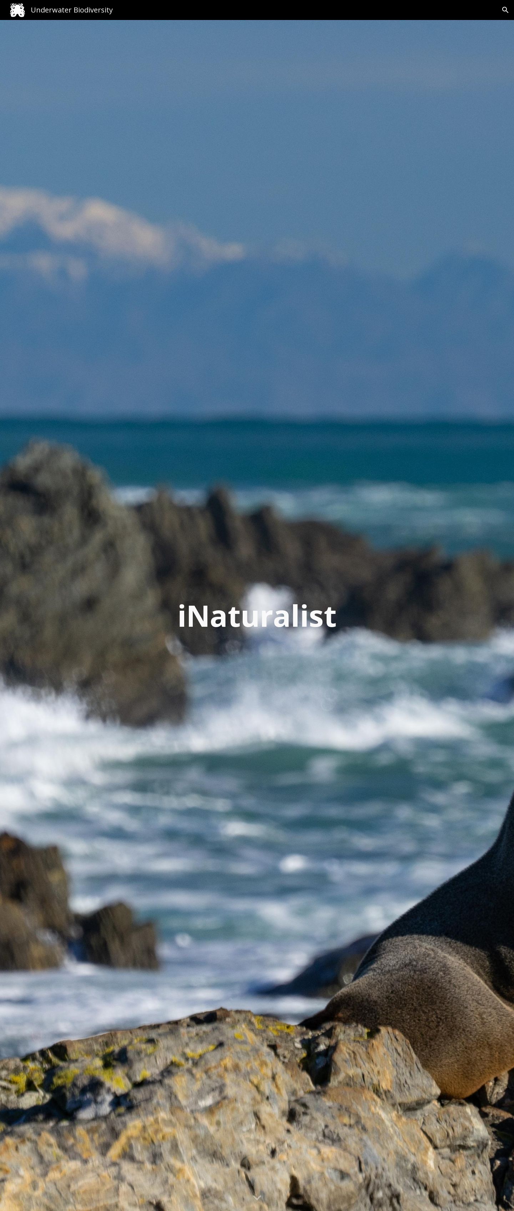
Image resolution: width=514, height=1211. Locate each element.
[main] (257, 615)
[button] (505, 10)
